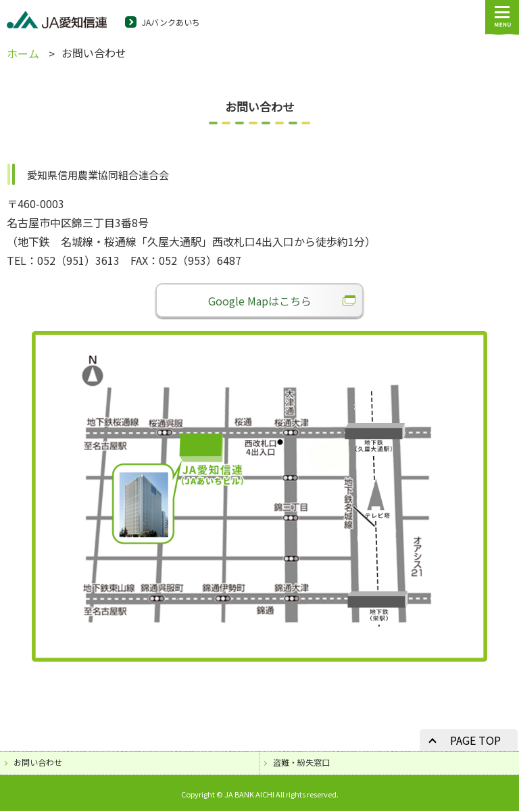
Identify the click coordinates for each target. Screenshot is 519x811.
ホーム (23, 53)
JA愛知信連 (57, 21)
